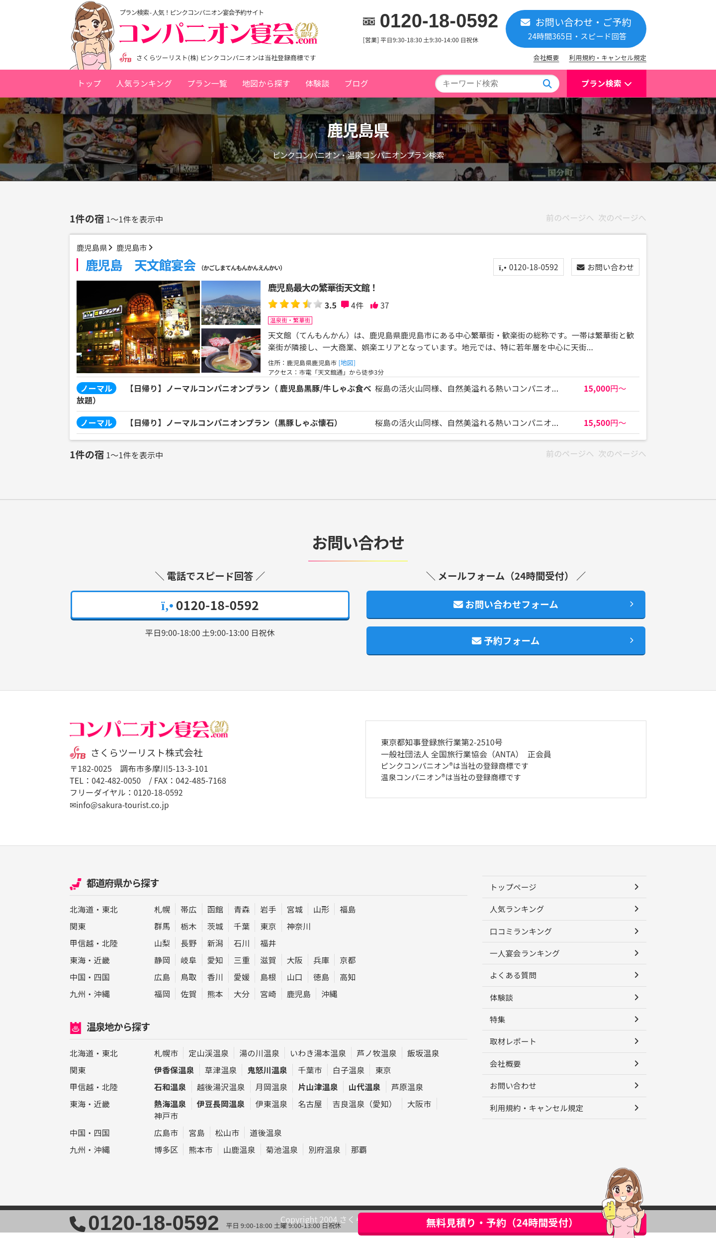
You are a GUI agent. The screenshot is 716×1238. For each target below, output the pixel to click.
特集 (498, 1027)
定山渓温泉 (208, 1058)
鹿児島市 (134, 248)
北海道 (81, 915)
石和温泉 (170, 1092)
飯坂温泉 (423, 1058)
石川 (242, 949)
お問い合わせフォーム (506, 608)
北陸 (110, 949)
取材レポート (514, 1050)
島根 (268, 983)
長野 (188, 949)
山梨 (162, 949)
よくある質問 (514, 983)
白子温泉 (349, 1075)
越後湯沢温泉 (221, 1092)
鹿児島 (299, 1000)
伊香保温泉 (174, 1075)
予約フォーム (506, 646)
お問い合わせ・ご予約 (576, 28)
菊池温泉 (282, 1155)
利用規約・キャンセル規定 (607, 57)
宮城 (295, 915)
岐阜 (188, 966)
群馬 (162, 932)
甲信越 (81, 949)
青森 (242, 915)
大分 (242, 1000)
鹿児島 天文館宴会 (186, 265)
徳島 (321, 983)
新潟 (215, 949)
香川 (215, 983)
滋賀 (268, 966)
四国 (102, 983)
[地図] (349, 364)
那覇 (359, 1155)
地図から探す (266, 83)
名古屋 (310, 1109)
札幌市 (166, 1058)
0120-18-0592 (439, 20)
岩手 (268, 915)
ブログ (356, 83)
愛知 (215, 966)
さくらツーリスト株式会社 (148, 759)
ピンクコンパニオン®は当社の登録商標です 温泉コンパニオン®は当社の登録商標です (459, 778)
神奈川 (299, 932)
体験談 (317, 83)
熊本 (215, 1000)
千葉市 (310, 1075)
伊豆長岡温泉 (221, 1109)
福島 (348, 915)
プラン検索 (601, 83)
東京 (268, 932)
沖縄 (102, 1000)
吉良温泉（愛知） (365, 1109)
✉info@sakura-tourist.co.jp (121, 811)
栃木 (188, 932)
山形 (321, 915)
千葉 (242, 932)
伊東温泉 (272, 1109)
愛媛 (242, 983)
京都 (348, 966)
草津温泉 (221, 1075)
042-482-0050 (116, 787)
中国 (78, 983)
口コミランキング (522, 938)
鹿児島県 (93, 248)
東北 (110, 915)
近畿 (102, 966)
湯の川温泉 (259, 1058)
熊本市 (200, 1155)
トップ (89, 83)
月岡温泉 (272, 1092)
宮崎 (268, 1000)
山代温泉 (365, 1092)
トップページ (514, 893)
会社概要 (546, 57)
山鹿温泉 (239, 1155)
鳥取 (188, 983)
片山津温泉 (318, 1092)
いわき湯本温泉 (318, 1058)
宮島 (196, 1138)
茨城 (215, 932)
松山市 (227, 1138)
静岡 (162, 966)
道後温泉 (266, 1138)
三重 (242, 966)
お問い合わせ (604, 268)
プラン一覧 (207, 83)
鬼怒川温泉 (267, 1075)
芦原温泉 (407, 1092)
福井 (268, 949)
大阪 (295, 966)
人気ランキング (144, 83)
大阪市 (419, 1109)
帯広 (188, 915)
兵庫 (321, 966)
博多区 (166, 1155)
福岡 (162, 1000)
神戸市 (166, 1121)
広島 (162, 983)
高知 (348, 983)
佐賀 (188, 1000)
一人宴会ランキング (526, 960)
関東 (78, 932)
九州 (78, 1000)
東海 (78, 966)
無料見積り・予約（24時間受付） (502, 1222)
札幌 (162, 915)
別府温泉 (324, 1155)
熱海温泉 (170, 1109)
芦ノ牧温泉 (377, 1058)
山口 (295, 983)
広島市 (166, 1138)
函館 (215, 915)
